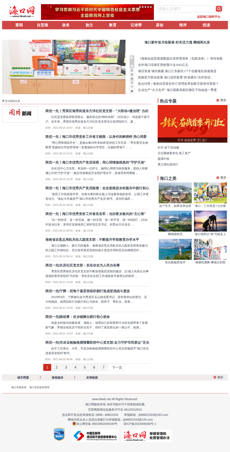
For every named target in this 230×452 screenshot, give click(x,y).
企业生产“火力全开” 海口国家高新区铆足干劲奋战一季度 (177, 90)
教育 (112, 25)
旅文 (89, 25)
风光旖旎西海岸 (175, 262)
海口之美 (168, 178)
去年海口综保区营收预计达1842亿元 (163, 65)
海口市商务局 (18, 387)
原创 (159, 25)
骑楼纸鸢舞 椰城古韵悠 (210, 262)
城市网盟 (23, 377)
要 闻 (132, 62)
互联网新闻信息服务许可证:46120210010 (115, 409)
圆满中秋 (163, 158)
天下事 (131, 87)
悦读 (206, 25)
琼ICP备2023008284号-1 (140, 423)
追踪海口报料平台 (208, 16)
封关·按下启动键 (168, 147)
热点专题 (168, 101)
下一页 (117, 367)
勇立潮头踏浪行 (168, 164)
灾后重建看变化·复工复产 (174, 153)
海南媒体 (57, 377)
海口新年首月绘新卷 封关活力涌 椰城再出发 (177, 42)
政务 (66, 25)
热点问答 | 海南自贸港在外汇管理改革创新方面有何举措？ (178, 83)
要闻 (19, 25)
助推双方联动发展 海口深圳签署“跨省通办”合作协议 (174, 77)
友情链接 (92, 377)
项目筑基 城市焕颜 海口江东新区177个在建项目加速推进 (177, 71)
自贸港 (42, 25)
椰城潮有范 (175, 234)
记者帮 (136, 25)
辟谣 (19, 33)
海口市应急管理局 (39, 387)
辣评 (183, 25)
